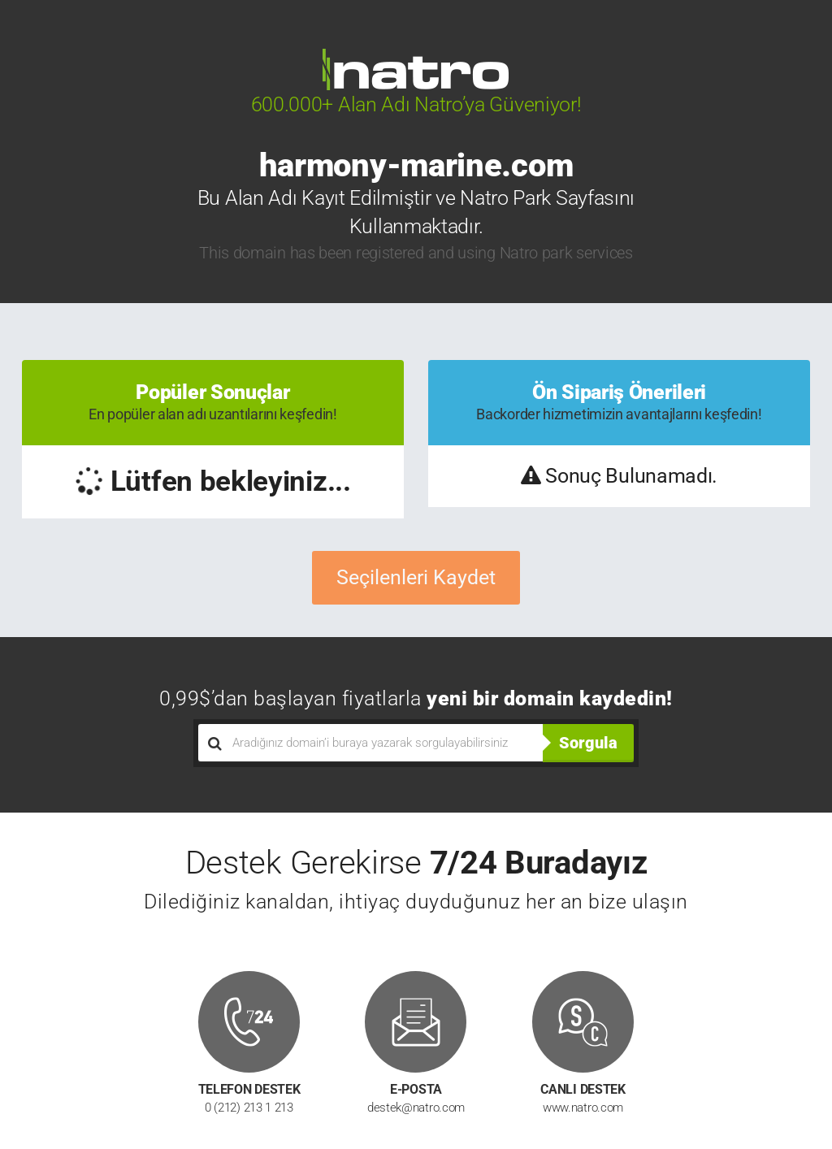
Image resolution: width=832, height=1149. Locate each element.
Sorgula (588, 742)
